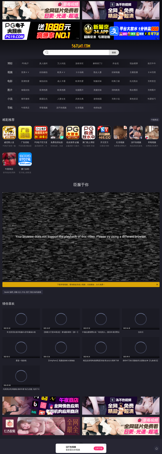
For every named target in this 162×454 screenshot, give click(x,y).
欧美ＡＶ (61, 72)
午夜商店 (25, 107)
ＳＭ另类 (152, 72)
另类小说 (116, 98)
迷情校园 (98, 98)
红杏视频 (79, 107)
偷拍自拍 (43, 81)
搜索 (114, 52)
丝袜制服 (116, 72)
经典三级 (116, 81)
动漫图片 (79, 90)
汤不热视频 (61, 107)
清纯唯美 (116, 90)
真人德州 (43, 63)
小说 (10, 98)
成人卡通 (61, 81)
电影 (10, 81)
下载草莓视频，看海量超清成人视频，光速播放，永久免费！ (107, 284)
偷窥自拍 (25, 90)
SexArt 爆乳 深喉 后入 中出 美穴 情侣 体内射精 (22, 292)
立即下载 (98, 448)
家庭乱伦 (43, 98)
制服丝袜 (98, 81)
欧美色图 (61, 90)
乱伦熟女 (134, 81)
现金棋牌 (134, 63)
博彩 (10, 63)
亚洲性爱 (25, 81)
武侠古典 (79, 98)
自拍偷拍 (43, 72)
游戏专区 (79, 63)
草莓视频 (43, 107)
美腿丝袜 (98, 90)
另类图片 (152, 90)
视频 (10, 72)
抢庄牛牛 (152, 63)
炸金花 (116, 63)
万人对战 (61, 63)
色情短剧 (98, 107)
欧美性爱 (79, 81)
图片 (10, 90)
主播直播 (134, 72)
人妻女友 (61, 98)
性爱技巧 (152, 98)
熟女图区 (134, 90)
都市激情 (25, 98)
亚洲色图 (43, 90)
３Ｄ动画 (79, 72)
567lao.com (81, 46)
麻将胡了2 (97, 63)
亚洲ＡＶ (25, 72)
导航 (10, 107)
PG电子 (25, 63)
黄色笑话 (134, 98)
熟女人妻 (98, 72)
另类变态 (152, 81)
